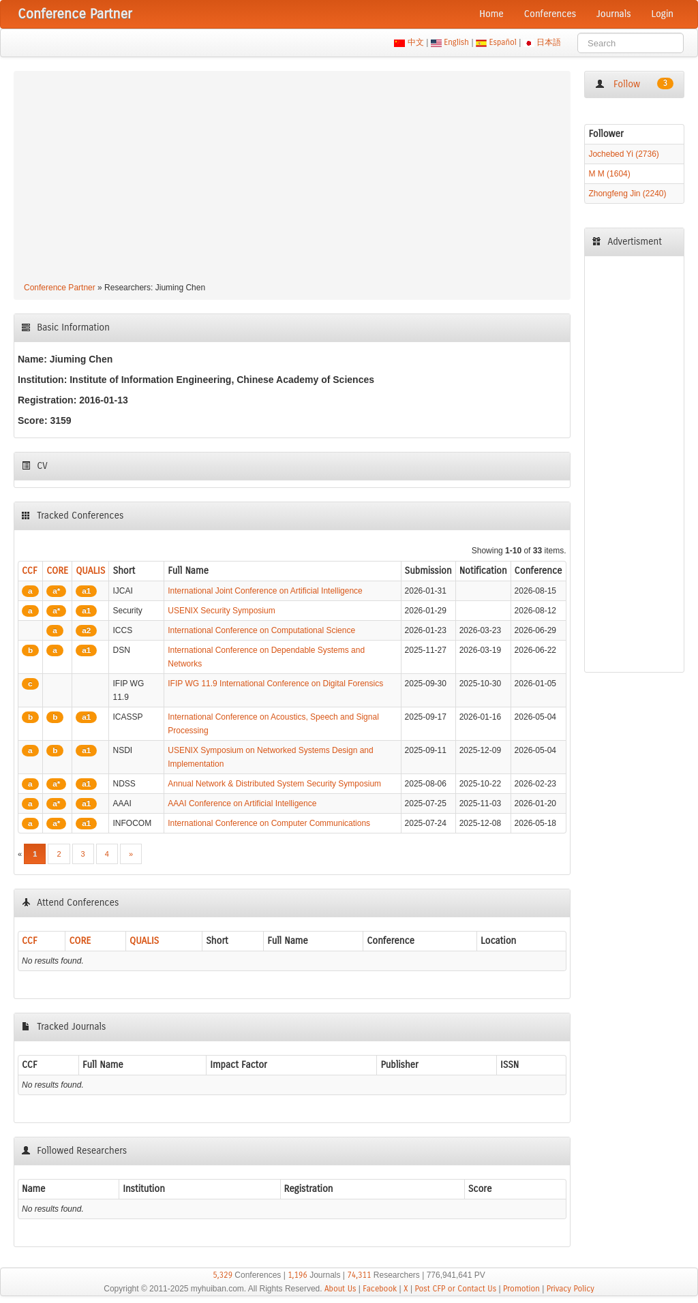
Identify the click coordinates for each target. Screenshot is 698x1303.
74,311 (359, 1275)
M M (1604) (609, 174)
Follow (634, 84)
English (457, 42)
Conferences (550, 14)
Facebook (380, 1288)
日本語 (549, 42)
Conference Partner (59, 287)
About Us (340, 1288)
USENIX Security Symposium (221, 610)
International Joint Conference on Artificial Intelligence (265, 591)
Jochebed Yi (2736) (623, 154)
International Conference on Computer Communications (269, 823)
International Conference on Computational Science (261, 630)
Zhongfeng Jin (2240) (627, 193)
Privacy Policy (570, 1288)
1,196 (297, 1275)
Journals (613, 14)
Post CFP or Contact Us (455, 1288)
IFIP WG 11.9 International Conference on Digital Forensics (275, 683)
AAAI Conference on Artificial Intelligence (242, 803)
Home (491, 14)
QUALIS (90, 571)
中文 (415, 42)
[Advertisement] (292, 178)
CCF (29, 571)
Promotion (521, 1288)
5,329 (222, 1275)
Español (503, 42)
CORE (57, 571)
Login (662, 14)
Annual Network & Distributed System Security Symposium (274, 783)
